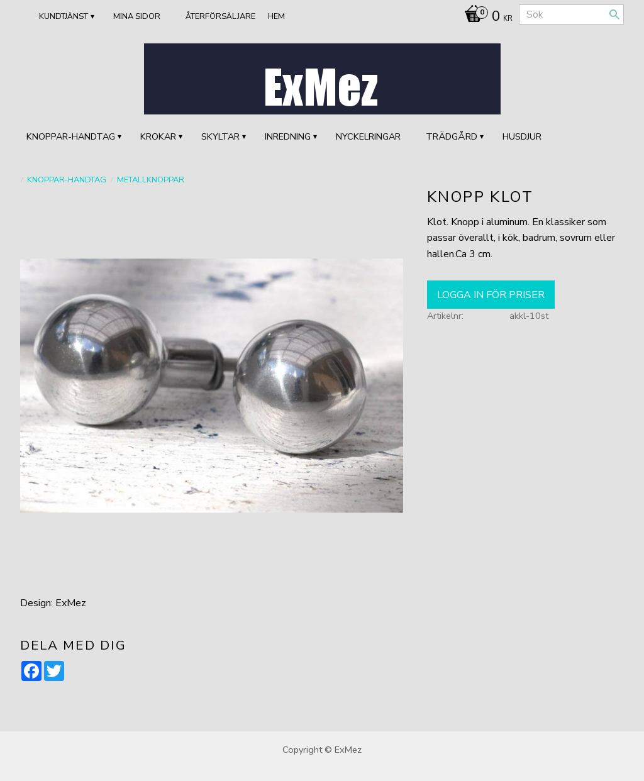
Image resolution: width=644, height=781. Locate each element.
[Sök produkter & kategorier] (571, 14)
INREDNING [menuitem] (288, 136)
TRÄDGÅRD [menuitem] (451, 136)
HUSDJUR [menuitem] (521, 136)
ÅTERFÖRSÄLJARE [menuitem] (220, 16)
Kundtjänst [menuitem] (63, 16)
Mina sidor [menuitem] (136, 16)
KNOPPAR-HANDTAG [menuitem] (70, 136)
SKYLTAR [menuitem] (220, 136)
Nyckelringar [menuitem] (368, 136)
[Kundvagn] (485, 17)
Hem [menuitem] (276, 16)
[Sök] (614, 14)
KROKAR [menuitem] (158, 136)
